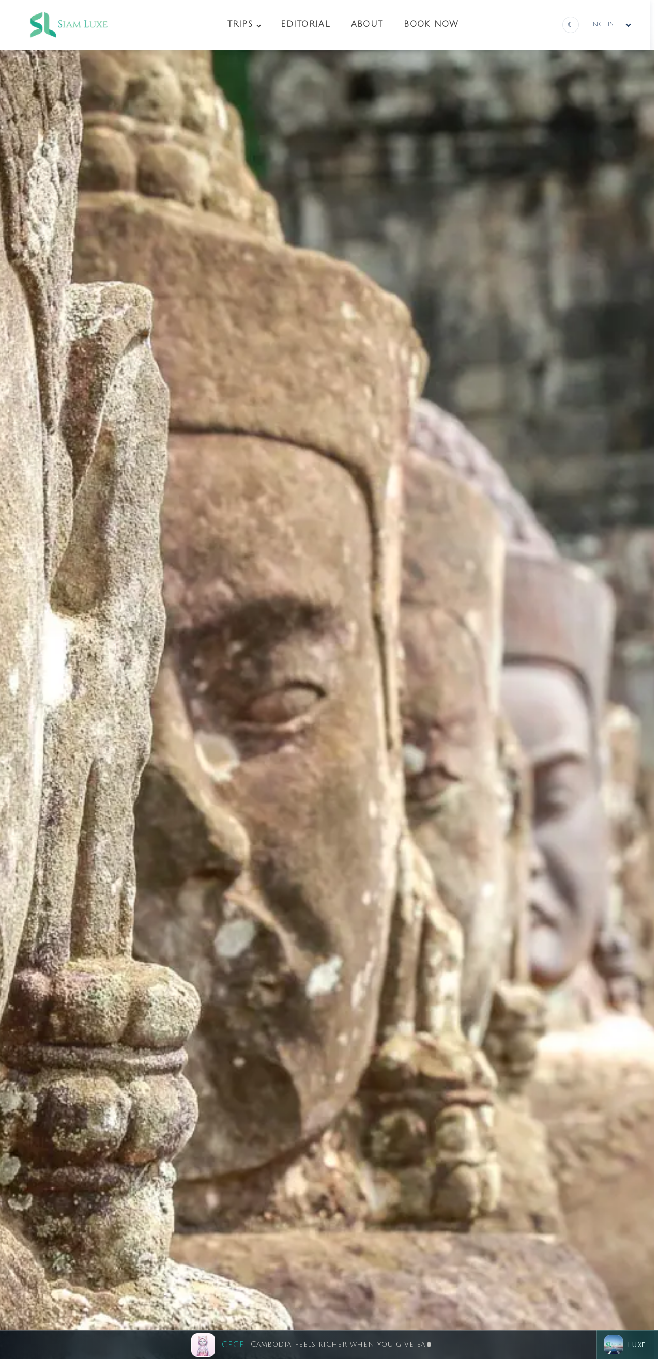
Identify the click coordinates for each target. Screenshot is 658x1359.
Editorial (305, 24)
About (367, 24)
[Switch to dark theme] (570, 25)
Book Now (431, 24)
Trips (240, 24)
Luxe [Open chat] (625, 1344)
